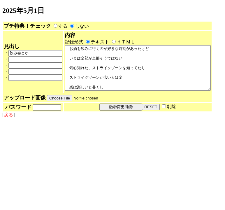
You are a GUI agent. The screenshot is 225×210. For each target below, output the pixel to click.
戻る (8, 129)
